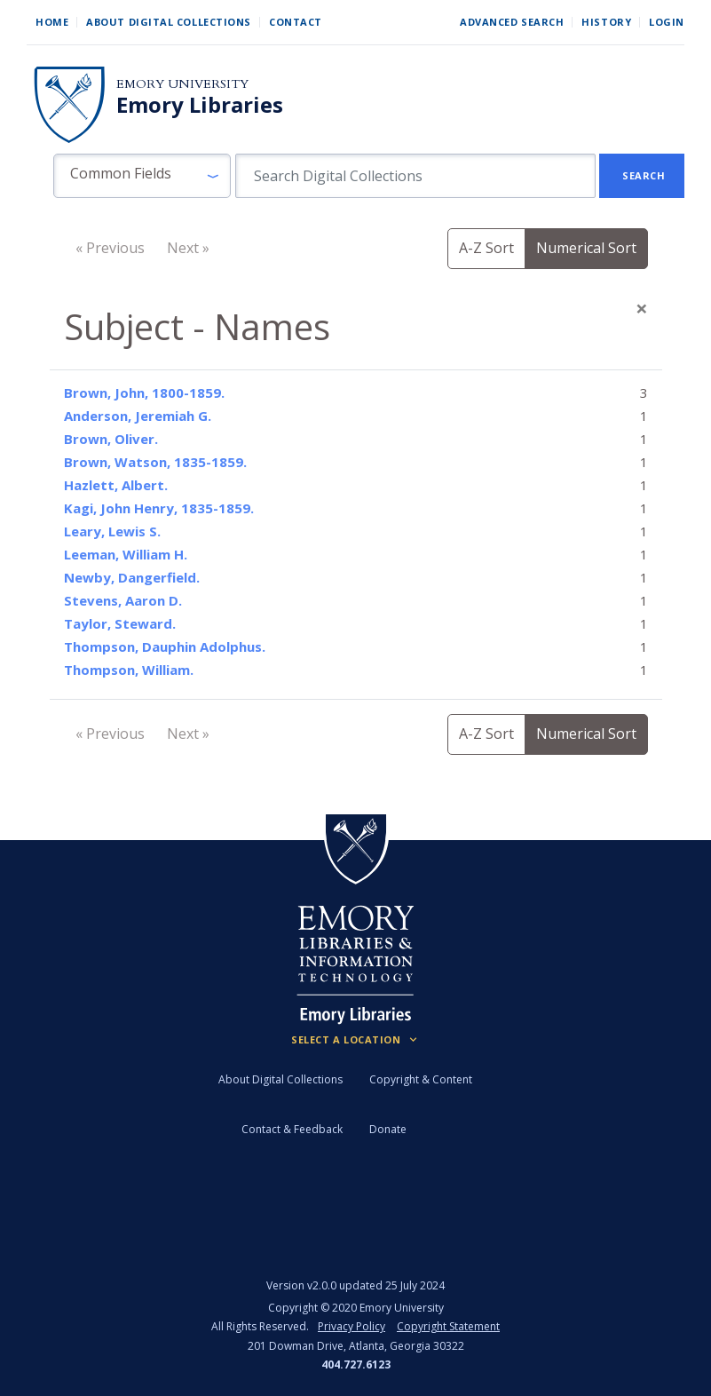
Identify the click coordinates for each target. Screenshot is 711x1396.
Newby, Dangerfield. (132, 577)
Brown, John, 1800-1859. (144, 392)
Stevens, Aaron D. (123, 600)
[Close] (641, 308)
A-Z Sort (486, 248)
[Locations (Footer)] (355, 1040)
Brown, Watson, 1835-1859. (155, 462)
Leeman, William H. (125, 554)
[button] (142, 176)
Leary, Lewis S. (112, 531)
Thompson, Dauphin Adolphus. (164, 646)
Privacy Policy (351, 1326)
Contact (295, 21)
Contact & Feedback (292, 1129)
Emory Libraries (199, 104)
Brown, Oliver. (111, 439)
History (606, 21)
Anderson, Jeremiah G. (137, 415)
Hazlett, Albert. (116, 485)
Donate (388, 1129)
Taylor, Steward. (120, 623)
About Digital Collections (168, 21)
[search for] (415, 176)
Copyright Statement (448, 1326)
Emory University (182, 83)
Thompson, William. (129, 669)
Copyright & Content (420, 1079)
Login (666, 21)
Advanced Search (512, 21)
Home (52, 21)
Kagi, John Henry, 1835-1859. (159, 508)
